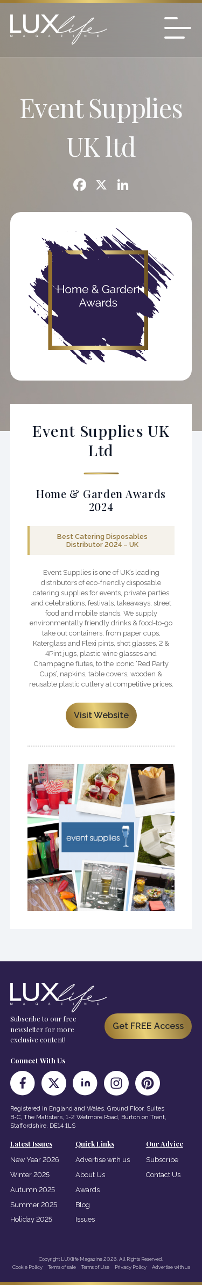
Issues (85, 1219)
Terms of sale (62, 1267)
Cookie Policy (27, 1267)
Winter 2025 (30, 1175)
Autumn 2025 (32, 1190)
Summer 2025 (33, 1205)
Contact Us (163, 1175)
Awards (87, 1190)
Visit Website (101, 715)
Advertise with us (102, 1160)
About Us (90, 1175)
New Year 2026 (34, 1160)
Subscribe (162, 1160)
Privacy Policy (131, 1267)
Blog (82, 1205)
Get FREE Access (148, 1026)
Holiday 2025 (31, 1219)
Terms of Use (95, 1267)
